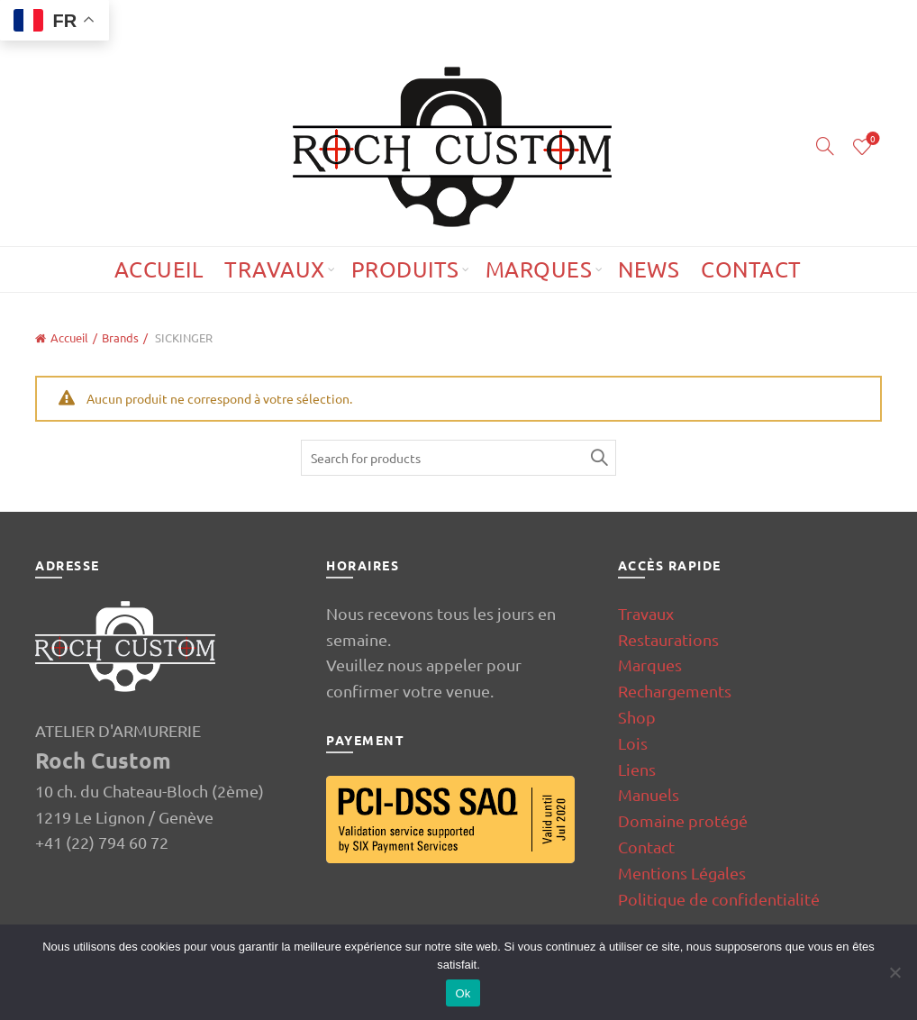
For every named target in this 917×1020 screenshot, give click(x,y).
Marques (539, 269)
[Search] (825, 145)
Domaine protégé (683, 820)
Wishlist (871, 139)
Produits (405, 269)
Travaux (274, 269)
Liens (637, 769)
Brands (120, 337)
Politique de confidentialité (719, 898)
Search (598, 458)
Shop (637, 716)
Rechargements (674, 690)
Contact (751, 269)
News (648, 269)
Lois (633, 742)
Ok (462, 993)
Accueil (159, 269)
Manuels (648, 794)
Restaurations (668, 639)
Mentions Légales (682, 872)
